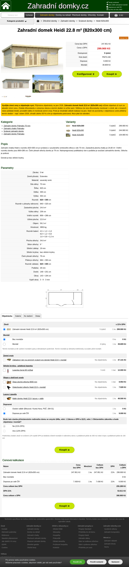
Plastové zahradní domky (36, 541)
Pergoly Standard (85, 529)
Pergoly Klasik (84, 535)
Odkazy (4, 554)
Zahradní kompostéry (112, 532)
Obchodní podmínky (9, 532)
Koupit (64, 449)
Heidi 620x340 (78, 130)
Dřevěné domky (50, 21)
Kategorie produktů (17, 21)
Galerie (18, 316)
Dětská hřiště (57, 529)
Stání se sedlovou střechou (88, 541)
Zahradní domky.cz (58, 6)
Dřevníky (92, 15)
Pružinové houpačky (60, 544)
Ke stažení (28, 316)
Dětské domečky (59, 541)
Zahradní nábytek (110, 541)
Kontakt (100, 15)
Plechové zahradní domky (36, 538)
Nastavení (115, 562)
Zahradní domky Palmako (14, 134)
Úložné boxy (31, 547)
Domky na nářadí (63, 15)
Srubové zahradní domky (14, 131)
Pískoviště (56, 538)
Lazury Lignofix (10, 394)
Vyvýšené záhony (110, 529)
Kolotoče (56, 547)
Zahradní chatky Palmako (14, 128)
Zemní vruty (8, 356)
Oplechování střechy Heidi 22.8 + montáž (29, 387)
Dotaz (38, 316)
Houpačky (56, 535)
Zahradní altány (84, 538)
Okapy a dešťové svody (13, 378)
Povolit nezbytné (96, 562)
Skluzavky (56, 532)
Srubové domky (85, 21)
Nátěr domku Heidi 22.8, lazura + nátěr (28, 399)
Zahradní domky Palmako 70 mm (17, 126)
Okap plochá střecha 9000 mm (24, 382)
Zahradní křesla (109, 544)
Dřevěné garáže (33, 544)
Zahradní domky (68, 21)
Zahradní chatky (33, 535)
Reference (5, 535)
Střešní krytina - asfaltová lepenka (18, 366)
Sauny (106, 547)
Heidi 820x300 (102, 21)
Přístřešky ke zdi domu (87, 532)
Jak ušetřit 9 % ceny (9, 541)
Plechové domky (79, 15)
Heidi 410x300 (78, 135)
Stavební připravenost (9, 538)
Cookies (4, 547)
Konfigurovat (86, 74)
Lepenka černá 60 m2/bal (22, 370)
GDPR (4, 544)
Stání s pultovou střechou (88, 544)
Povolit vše (77, 562)
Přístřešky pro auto (85, 547)
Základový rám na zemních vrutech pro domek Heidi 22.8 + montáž (39, 360)
